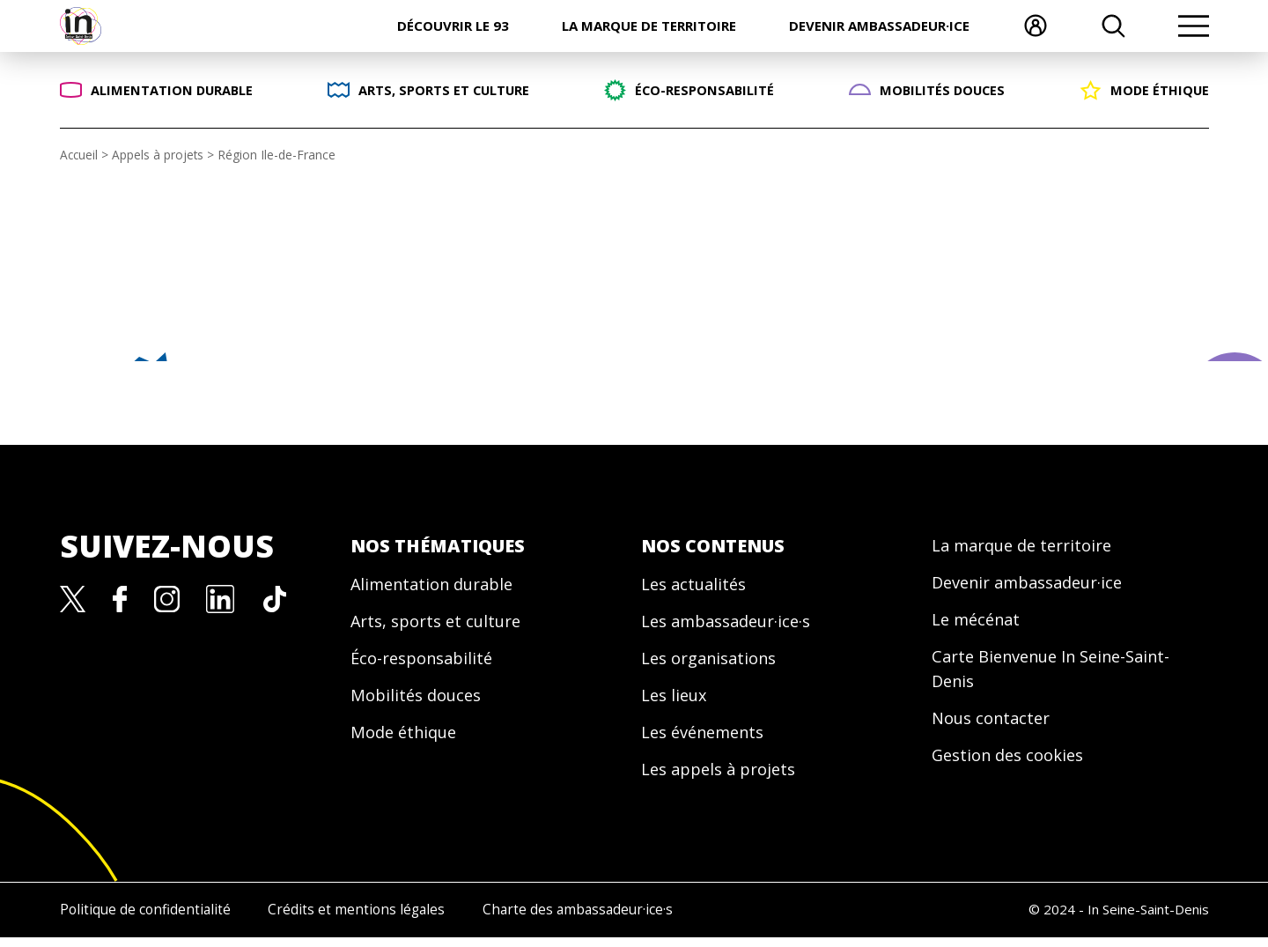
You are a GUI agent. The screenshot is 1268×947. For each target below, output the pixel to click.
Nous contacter (995, 727)
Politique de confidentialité (140, 920)
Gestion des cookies (1014, 766)
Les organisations (715, 662)
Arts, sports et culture (442, 623)
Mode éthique (408, 739)
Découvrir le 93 (453, 25)
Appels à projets (160, 154)
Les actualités (697, 584)
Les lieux (676, 701)
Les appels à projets (724, 778)
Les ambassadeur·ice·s (734, 623)
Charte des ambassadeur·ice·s (620, 920)
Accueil (80, 154)
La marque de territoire (649, 25)
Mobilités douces (420, 701)
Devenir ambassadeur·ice (879, 25)
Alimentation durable (439, 584)
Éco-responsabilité (427, 662)
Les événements (709, 739)
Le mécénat (980, 623)
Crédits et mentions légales (375, 920)
